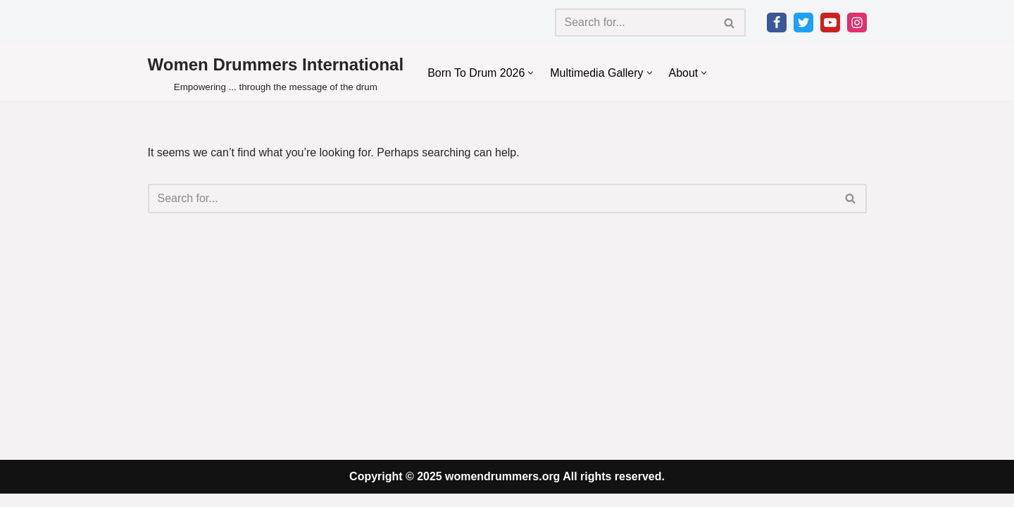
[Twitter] (803, 22)
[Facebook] (777, 22)
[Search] (634, 22)
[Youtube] (830, 22)
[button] (531, 72)
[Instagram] (857, 22)
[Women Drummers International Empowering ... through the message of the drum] (276, 73)
